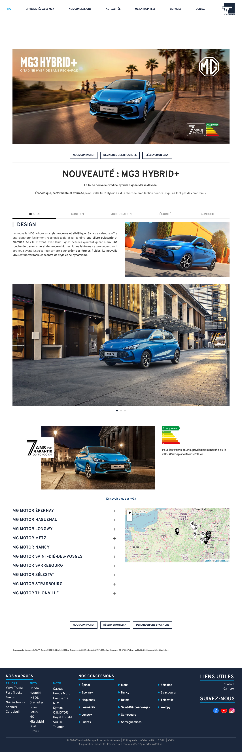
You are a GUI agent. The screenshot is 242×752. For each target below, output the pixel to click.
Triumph (59, 727)
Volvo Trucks (14, 688)
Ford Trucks (14, 693)
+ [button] (129, 513)
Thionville (167, 700)
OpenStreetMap (222, 561)
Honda (34, 688)
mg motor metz (29, 538)
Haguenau (88, 700)
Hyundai (35, 693)
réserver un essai (157, 155)
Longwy (87, 715)
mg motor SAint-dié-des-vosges (47, 556)
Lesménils (88, 707)
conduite (208, 214)
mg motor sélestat (33, 575)
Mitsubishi (36, 722)
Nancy (125, 693)
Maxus (10, 697)
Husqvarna (60, 698)
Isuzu (33, 707)
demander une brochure (120, 155)
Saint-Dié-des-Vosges (135, 707)
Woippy (165, 707)
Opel (32, 726)
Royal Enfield (62, 717)
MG (9, 9)
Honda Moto (61, 694)
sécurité (164, 214)
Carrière (228, 689)
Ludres (86, 722)
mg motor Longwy (32, 529)
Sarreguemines (131, 722)
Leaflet (208, 561)
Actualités (113, 9)
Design (34, 214)
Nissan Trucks (15, 702)
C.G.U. (161, 740)
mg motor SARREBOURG (37, 565)
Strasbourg (168, 693)
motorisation (121, 214)
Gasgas (58, 689)
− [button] (129, 518)
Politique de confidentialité (138, 740)
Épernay (87, 693)
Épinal (86, 685)
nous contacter (83, 155)
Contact (201, 9)
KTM (56, 703)
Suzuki (34, 731)
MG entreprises (145, 9)
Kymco (58, 708)
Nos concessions (80, 9)
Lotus (33, 712)
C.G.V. (171, 740)
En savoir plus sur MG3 (121, 499)
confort (77, 214)
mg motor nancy (31, 547)
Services (175, 9)
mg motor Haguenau (35, 519)
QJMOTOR (60, 713)
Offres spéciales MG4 (40, 9)
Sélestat (166, 685)
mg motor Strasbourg (37, 584)
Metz (124, 685)
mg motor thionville (35, 593)
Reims (125, 700)
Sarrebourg (128, 715)
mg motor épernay (33, 510)
